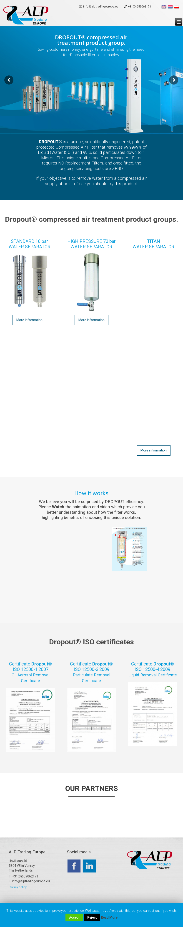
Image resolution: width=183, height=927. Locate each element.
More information (29, 320)
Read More (109, 917)
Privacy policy (18, 887)
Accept (74, 917)
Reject (92, 917)
